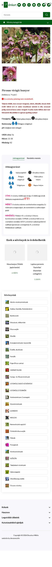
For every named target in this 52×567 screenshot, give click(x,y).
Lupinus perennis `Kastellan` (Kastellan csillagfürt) (37, 269)
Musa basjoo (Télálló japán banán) (15, 265)
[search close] (48, 4)
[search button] (46, 14)
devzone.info (15, 538)
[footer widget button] (26, 507)
